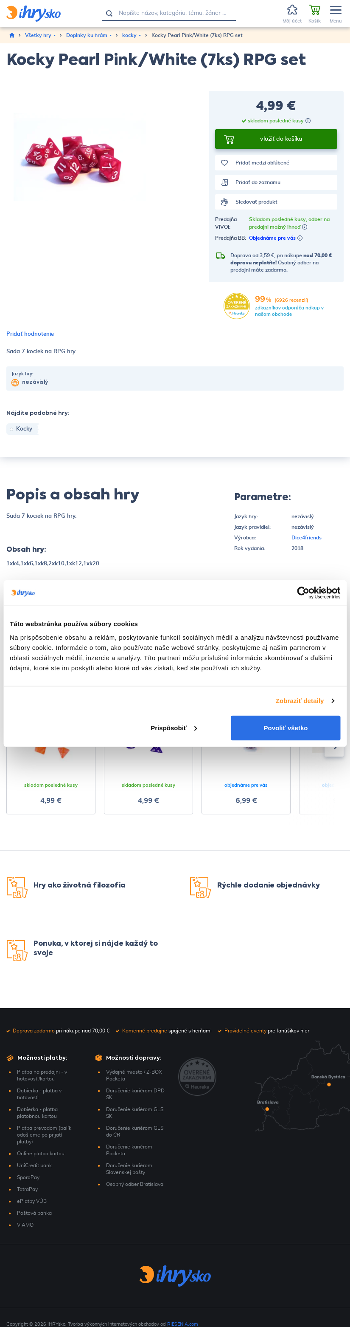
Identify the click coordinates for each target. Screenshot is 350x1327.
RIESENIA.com (182, 1324)
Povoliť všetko (286, 727)
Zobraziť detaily (300, 700)
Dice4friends (306, 537)
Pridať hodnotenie (30, 334)
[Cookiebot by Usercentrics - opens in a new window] (303, 593)
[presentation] (334, 747)
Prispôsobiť (174, 727)
